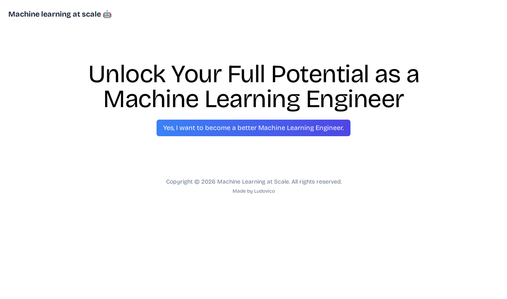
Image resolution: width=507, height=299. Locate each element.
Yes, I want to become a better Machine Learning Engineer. (253, 128)
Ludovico (264, 191)
